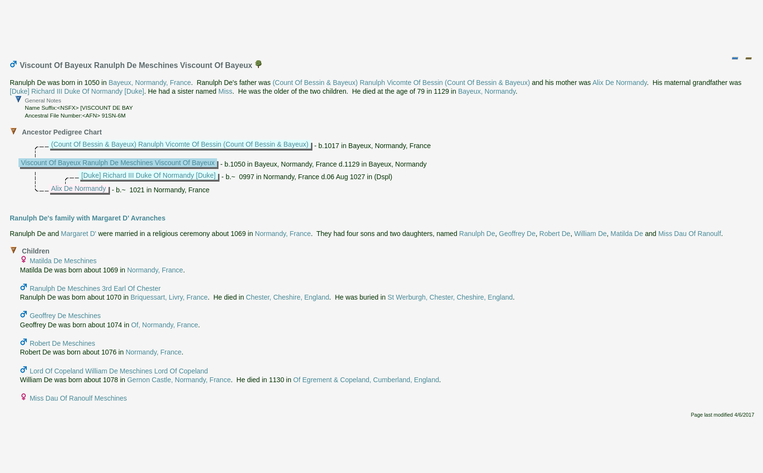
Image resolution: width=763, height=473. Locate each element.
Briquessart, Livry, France (168, 297)
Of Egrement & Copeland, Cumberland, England (366, 380)
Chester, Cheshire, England (287, 297)
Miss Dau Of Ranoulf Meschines (78, 398)
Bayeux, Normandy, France (150, 82)
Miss (225, 91)
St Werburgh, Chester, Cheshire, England (449, 297)
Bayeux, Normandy (486, 91)
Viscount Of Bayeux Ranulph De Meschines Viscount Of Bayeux (118, 163)
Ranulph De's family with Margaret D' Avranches (87, 218)
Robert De (554, 233)
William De (590, 233)
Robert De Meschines (62, 343)
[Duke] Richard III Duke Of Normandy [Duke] (77, 91)
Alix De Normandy (619, 82)
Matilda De (627, 233)
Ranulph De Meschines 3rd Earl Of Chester (95, 288)
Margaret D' (78, 233)
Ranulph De (477, 233)
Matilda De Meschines (63, 261)
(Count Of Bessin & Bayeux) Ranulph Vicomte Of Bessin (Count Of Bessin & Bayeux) (401, 82)
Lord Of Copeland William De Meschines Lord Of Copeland (119, 371)
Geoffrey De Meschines (65, 316)
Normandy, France (283, 233)
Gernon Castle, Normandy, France (179, 380)
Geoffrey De (517, 233)
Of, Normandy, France (164, 325)
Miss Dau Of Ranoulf (689, 233)
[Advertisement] (382, 26)
